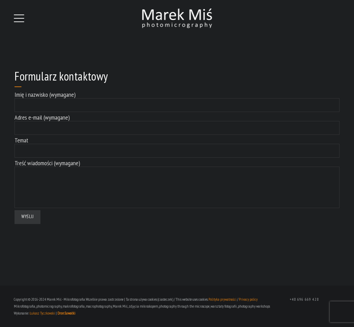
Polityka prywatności (222, 299)
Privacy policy (248, 299)
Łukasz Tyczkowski (42, 313)
